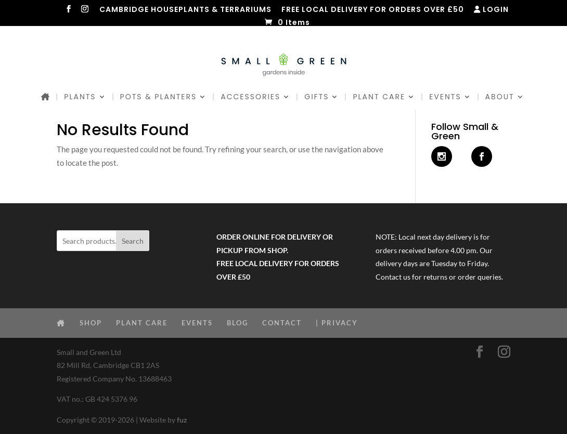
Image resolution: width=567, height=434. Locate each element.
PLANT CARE (379, 97)
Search (133, 240)
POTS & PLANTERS (158, 97)
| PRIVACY (337, 323)
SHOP (91, 323)
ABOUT (499, 97)
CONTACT (282, 323)
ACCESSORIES (250, 97)
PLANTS (80, 97)
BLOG (237, 323)
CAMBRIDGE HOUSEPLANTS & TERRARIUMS (185, 10)
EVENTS (445, 97)
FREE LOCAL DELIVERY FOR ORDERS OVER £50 (372, 10)
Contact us (393, 276)
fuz (182, 419)
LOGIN (491, 10)
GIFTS (316, 97)
